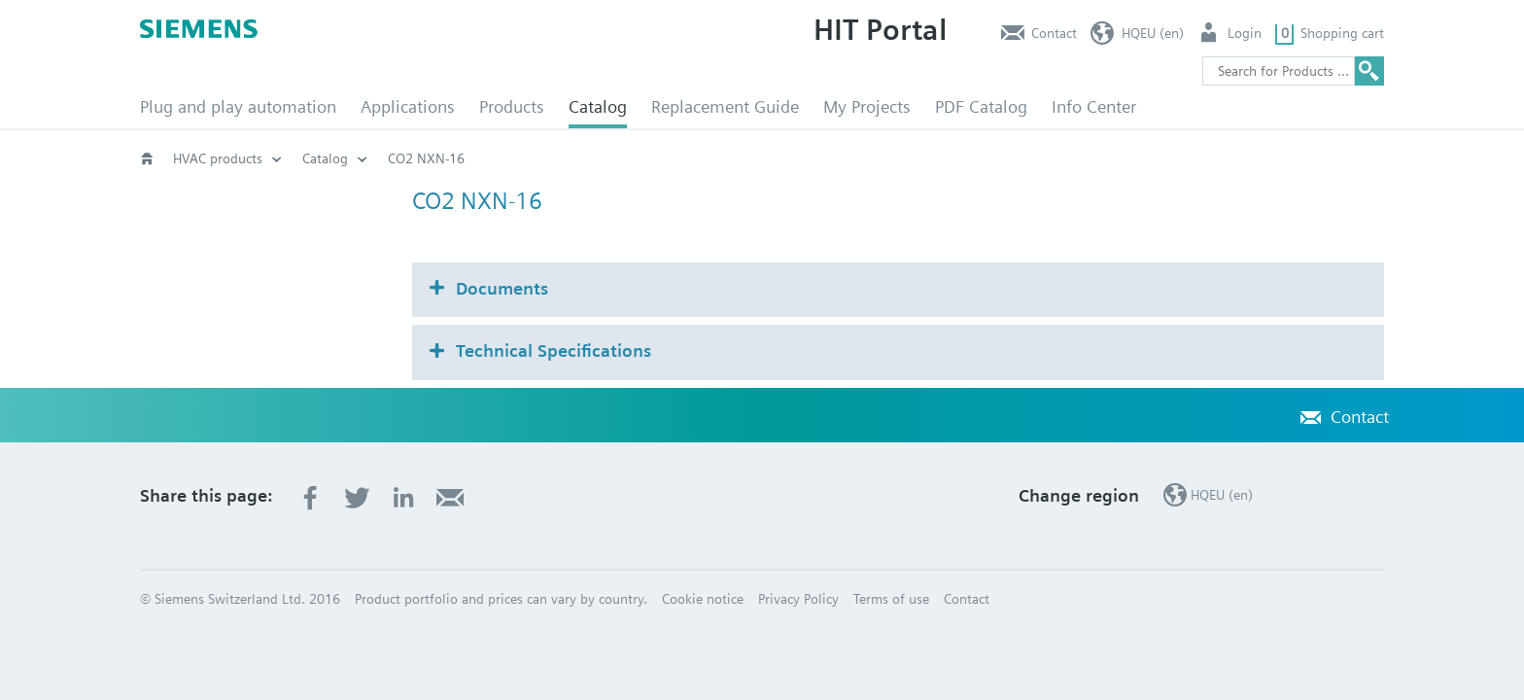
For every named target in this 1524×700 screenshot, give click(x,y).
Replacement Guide (725, 106)
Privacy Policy (798, 599)
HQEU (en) (1153, 33)
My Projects (867, 106)
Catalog (598, 106)
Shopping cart (1342, 33)
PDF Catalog (981, 106)
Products (511, 106)
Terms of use (891, 599)
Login (1245, 33)
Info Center (1094, 106)
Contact (1054, 33)
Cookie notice (703, 599)
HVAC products (217, 158)
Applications (408, 106)
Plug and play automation (238, 106)
